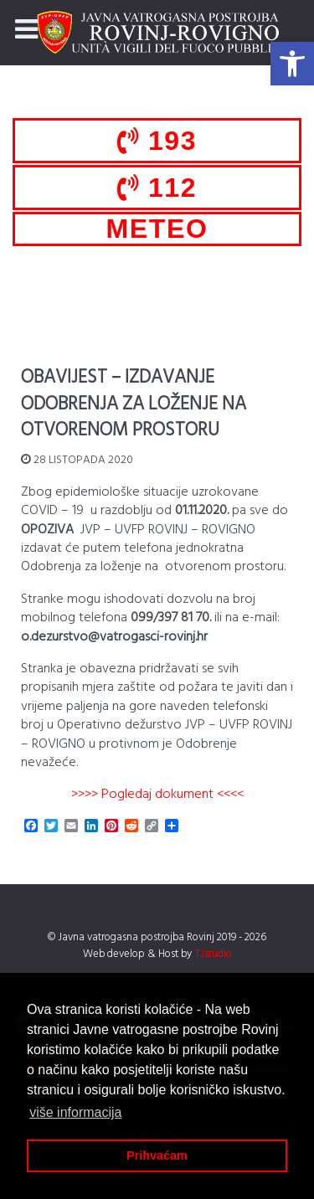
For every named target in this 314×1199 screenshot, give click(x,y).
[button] (292, 63)
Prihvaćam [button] (157, 1155)
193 (157, 141)
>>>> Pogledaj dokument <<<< (157, 794)
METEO (157, 229)
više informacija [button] (75, 1112)
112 (157, 187)
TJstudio (213, 954)
